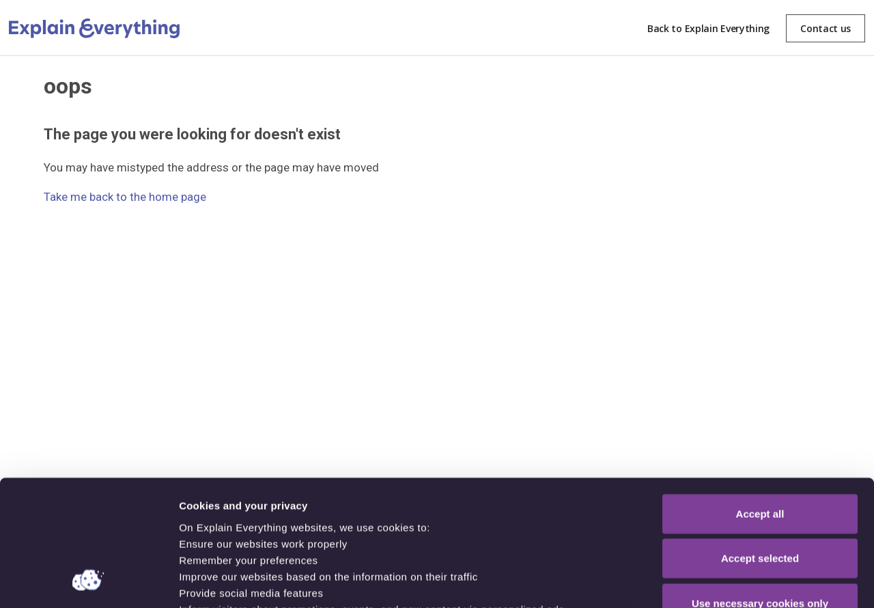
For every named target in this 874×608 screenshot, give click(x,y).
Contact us (825, 28)
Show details (716, 581)
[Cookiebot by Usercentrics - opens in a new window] (88, 581)
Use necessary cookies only (760, 489)
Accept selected (760, 444)
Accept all (760, 399)
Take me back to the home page (125, 197)
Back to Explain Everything (708, 28)
